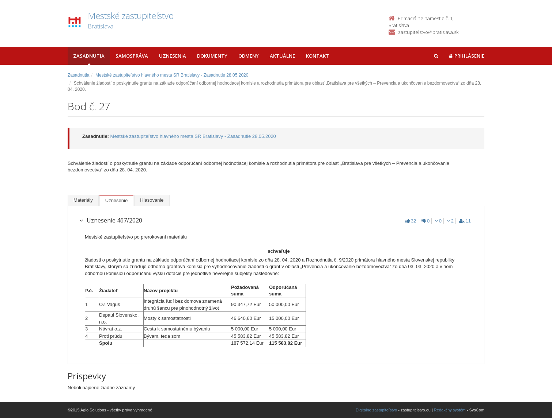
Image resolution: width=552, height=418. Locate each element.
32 (410, 221)
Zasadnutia (89, 56)
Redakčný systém (450, 410)
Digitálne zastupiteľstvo (376, 410)
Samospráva (132, 56)
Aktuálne (282, 56)
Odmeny (248, 56)
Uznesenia (172, 56)
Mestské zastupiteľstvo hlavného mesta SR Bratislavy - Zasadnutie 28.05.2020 (171, 75)
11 (465, 221)
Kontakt (317, 56)
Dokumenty (212, 56)
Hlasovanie (151, 200)
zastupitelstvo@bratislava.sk (428, 32)
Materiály (83, 200)
